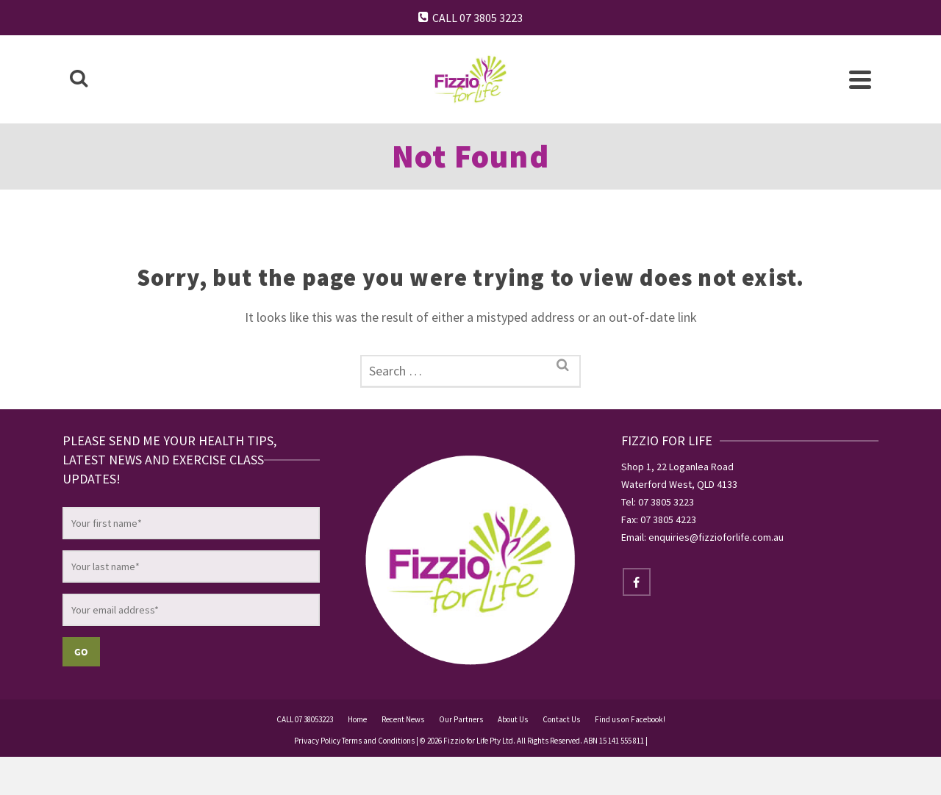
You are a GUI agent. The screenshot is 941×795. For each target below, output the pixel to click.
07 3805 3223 (666, 501)
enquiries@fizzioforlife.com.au (716, 537)
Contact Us (561, 719)
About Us (513, 719)
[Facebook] (637, 582)
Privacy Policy (318, 740)
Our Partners (461, 719)
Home (357, 719)
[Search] (78, 79)
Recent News (403, 719)
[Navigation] (860, 79)
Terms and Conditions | (380, 740)
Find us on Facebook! (630, 719)
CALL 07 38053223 (304, 719)
